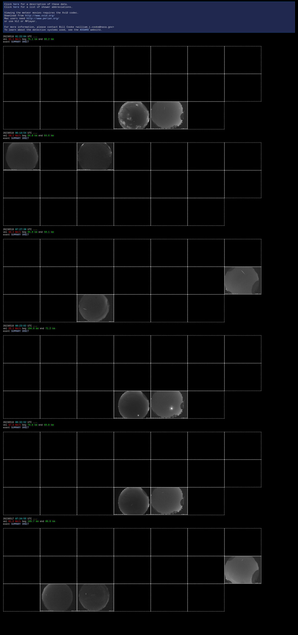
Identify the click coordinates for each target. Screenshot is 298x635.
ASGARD (84, 35)
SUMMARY (16, 49)
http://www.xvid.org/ (40, 18)
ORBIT (25, 49)
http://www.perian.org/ (43, 21)
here (16, 4)
